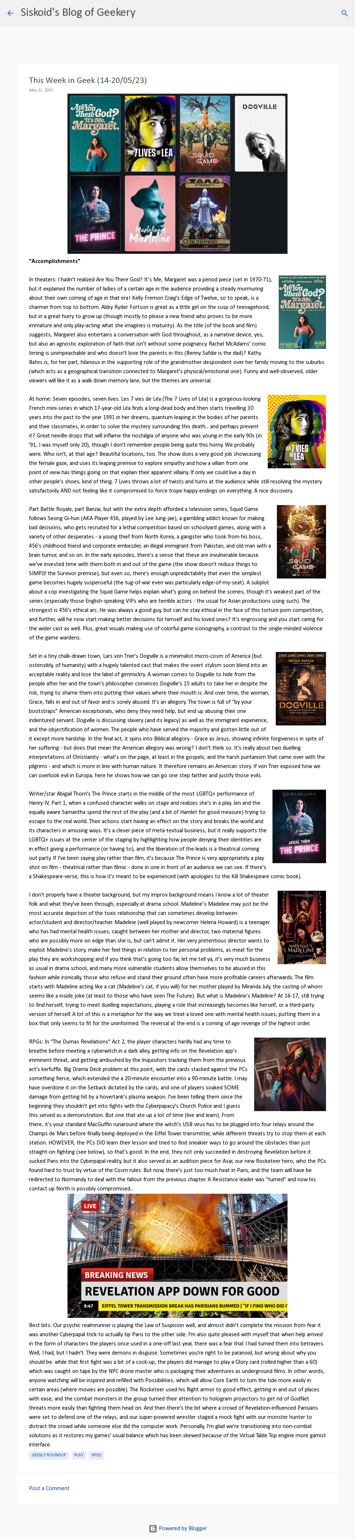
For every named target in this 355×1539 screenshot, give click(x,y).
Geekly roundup (49, 1455)
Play (78, 1455)
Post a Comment (49, 1489)
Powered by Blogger (178, 1529)
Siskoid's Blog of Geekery (78, 13)
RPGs (96, 1455)
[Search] (145, 13)
